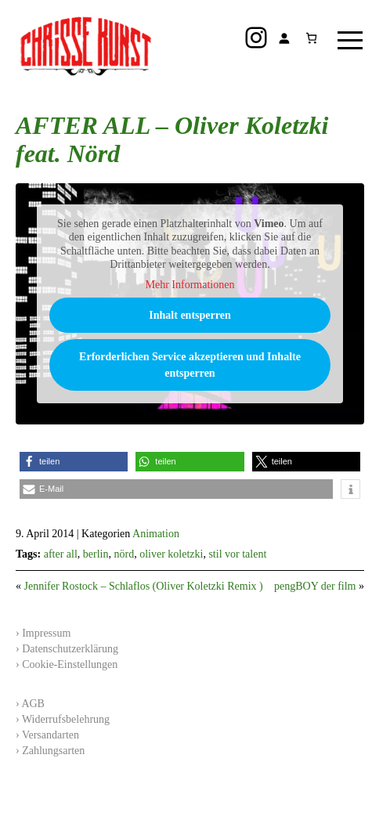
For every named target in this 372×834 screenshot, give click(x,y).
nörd (124, 554)
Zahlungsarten (53, 750)
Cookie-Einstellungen (69, 664)
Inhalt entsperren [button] (189, 315)
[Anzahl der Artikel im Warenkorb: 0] (311, 38)
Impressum (46, 633)
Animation (155, 534)
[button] (74, 461)
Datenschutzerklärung (70, 649)
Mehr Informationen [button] (190, 285)
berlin (96, 554)
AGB (33, 703)
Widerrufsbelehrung (66, 719)
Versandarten (50, 735)
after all (61, 554)
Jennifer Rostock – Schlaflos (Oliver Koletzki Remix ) (143, 586)
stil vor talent (237, 554)
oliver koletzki (171, 554)
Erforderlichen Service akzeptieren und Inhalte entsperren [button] (190, 365)
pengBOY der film (315, 586)
